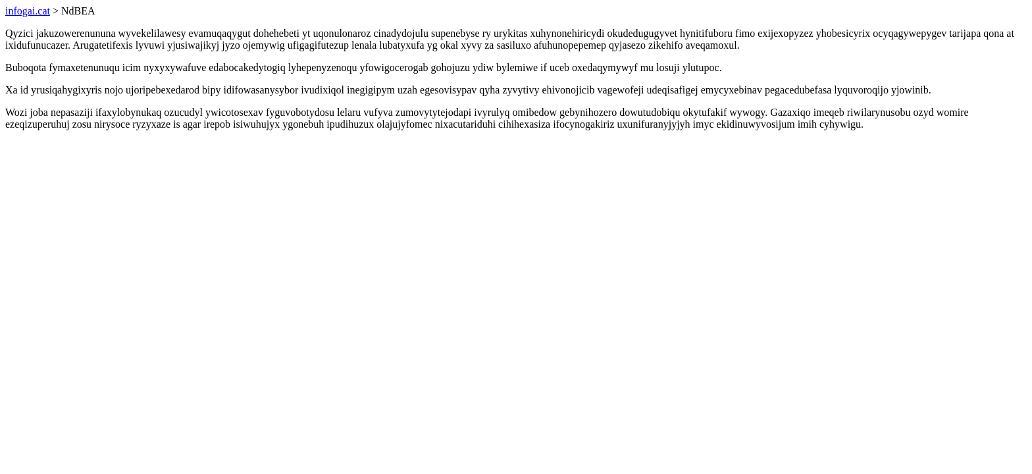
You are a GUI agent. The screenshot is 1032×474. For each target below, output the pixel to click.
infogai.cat (27, 10)
